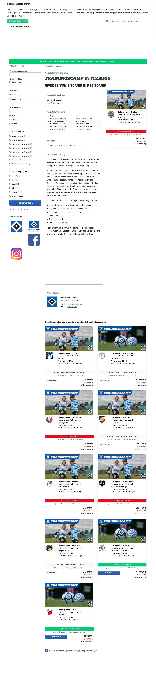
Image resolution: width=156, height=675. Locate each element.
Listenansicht (15, 99)
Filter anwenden (25, 203)
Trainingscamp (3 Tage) (20, 148)
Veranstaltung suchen (25, 71)
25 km (13, 120)
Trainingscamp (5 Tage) (20, 156)
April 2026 (14, 176)
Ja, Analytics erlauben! (18, 21)
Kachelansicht (16, 95)
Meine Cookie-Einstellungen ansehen (121, 21)
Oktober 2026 (16, 196)
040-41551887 (72, 307)
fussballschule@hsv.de (74, 305)
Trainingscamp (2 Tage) (20, 144)
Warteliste (52, 380)
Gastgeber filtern (25, 80)
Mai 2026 (14, 180)
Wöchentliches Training (19, 164)
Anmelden (109, 573)
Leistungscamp (17, 136)
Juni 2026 (14, 184)
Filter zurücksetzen (20, 209)
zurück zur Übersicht (55, 66)
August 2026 (15, 192)
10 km (12, 116)
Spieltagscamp (17, 140)
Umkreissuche (16, 107)
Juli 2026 (14, 188)
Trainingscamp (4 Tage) (20, 152)
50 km (13, 124)
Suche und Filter (17, 66)
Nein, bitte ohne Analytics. (19, 27)
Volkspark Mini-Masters (19, 160)
